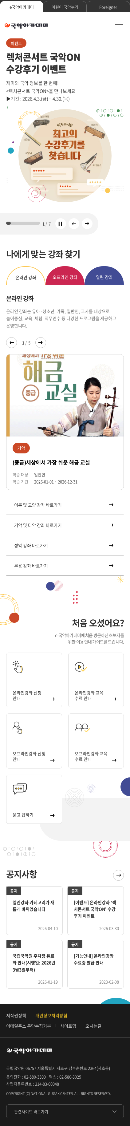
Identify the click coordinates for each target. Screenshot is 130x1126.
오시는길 (93, 1026)
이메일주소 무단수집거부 (28, 1026)
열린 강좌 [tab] (104, 277)
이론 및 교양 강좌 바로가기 (63, 505)
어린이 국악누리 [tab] (65, 7)
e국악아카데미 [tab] (22, 7)
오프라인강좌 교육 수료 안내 (95, 756)
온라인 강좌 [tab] (25, 277)
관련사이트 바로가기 (31, 1111)
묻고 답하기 (33, 815)
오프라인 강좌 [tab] (65, 277)
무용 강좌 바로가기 (63, 566)
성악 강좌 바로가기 (63, 545)
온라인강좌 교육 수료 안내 (95, 695)
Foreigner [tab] (108, 7)
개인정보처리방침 (51, 1015)
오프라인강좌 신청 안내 (33, 756)
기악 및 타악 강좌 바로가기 (63, 525)
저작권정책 (16, 1015)
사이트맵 (68, 1026)
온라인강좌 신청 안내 (33, 695)
